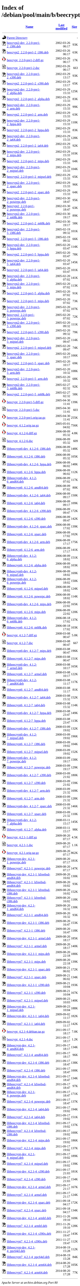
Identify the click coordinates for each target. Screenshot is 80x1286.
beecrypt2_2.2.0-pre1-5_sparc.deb (28, 363)
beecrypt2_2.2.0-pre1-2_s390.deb (28, 83)
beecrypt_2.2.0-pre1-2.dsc (23, 68)
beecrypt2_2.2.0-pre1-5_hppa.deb (28, 254)
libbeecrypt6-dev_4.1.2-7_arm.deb (28, 790)
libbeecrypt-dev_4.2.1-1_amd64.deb (21, 907)
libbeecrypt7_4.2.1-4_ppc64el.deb (28, 1257)
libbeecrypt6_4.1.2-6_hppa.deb (26, 472)
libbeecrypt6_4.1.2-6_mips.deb (26, 612)
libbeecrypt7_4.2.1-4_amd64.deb (27, 1055)
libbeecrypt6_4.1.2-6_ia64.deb (26, 503)
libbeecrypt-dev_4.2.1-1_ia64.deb (28, 1016)
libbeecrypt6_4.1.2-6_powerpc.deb (28, 596)
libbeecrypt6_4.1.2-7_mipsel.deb (27, 751)
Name (29, 26)
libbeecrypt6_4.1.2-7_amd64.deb (27, 689)
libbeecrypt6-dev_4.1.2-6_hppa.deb (29, 464)
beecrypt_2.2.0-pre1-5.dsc (23, 410)
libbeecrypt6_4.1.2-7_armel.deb (27, 674)
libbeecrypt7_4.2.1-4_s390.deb (26, 1179)
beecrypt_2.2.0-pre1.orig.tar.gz (26, 417)
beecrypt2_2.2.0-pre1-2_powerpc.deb (21, 207)
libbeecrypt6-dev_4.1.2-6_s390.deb (29, 511)
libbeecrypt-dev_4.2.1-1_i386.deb (28, 922)
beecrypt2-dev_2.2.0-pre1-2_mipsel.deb (23, 169)
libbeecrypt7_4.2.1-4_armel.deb (27, 1194)
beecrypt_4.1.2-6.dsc (20, 441)
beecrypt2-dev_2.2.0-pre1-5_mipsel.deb (23, 340)
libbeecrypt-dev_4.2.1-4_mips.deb (28, 1140)
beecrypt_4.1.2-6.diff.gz (22, 433)
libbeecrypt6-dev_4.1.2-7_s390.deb (29, 775)
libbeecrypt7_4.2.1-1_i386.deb (26, 930)
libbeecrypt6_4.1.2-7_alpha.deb (26, 829)
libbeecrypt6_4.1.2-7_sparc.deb (26, 814)
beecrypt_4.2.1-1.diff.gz (22, 837)
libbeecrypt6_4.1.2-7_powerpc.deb (28, 767)
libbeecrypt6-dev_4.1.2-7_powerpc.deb (22, 759)
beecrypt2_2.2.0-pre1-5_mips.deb (28, 301)
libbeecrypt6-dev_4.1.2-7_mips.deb (29, 650)
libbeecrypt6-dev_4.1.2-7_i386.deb (29, 728)
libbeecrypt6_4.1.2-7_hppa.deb (26, 720)
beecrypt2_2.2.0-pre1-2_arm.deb (27, 114)
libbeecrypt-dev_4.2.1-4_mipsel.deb (21, 1156)
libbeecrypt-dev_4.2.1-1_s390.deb (28, 985)
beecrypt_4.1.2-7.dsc (20, 643)
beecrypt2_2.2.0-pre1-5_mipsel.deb (29, 347)
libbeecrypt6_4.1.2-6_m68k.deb (27, 627)
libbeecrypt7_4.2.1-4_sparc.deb (26, 1210)
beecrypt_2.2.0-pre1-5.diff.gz (25, 402)
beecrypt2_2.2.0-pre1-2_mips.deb (28, 161)
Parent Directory (17, 37)
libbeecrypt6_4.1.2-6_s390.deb (26, 518)
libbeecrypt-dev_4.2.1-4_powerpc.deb (21, 1093)
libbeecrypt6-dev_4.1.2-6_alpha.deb (22, 557)
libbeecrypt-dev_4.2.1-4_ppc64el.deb (21, 1249)
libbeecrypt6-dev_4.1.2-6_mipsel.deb (22, 573)
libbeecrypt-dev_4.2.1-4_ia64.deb (28, 1109)
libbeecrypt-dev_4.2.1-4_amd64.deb (21, 1047)
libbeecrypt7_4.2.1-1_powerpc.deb (28, 868)
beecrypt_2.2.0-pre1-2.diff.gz (25, 60)
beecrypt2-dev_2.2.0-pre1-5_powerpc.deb (23, 308)
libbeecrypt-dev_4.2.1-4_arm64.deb (29, 1264)
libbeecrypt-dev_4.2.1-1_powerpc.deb (21, 860)
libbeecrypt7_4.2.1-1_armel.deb (27, 946)
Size (74, 26)
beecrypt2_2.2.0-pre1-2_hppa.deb (28, 130)
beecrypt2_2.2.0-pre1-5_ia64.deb (27, 270)
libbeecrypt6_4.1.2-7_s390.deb (26, 783)
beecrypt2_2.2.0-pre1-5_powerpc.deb (21, 316)
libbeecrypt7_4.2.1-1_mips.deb (26, 961)
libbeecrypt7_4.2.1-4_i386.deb (26, 1070)
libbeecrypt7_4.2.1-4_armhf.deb (27, 1226)
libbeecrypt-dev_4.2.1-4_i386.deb (28, 1062)
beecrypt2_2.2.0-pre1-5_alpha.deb (28, 293)
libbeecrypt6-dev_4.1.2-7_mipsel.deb (22, 736)
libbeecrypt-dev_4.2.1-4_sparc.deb (28, 1202)
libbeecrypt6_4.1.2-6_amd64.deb (27, 487)
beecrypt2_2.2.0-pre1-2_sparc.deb (28, 192)
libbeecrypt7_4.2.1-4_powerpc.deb (28, 1101)
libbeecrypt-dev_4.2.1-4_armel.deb (29, 1187)
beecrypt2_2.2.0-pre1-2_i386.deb (28, 52)
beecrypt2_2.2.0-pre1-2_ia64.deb (27, 145)
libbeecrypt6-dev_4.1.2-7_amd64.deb (22, 681)
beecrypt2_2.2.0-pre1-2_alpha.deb (28, 99)
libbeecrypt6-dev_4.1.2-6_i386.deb (29, 448)
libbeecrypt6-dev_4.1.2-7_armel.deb (22, 666)
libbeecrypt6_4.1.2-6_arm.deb (25, 549)
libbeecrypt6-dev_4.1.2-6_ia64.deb (29, 495)
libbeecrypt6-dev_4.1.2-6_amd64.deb (22, 479)
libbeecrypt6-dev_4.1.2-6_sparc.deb (29, 526)
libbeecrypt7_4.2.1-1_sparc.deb (26, 977)
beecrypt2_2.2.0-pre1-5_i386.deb (28, 239)
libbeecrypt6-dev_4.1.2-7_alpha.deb (22, 821)
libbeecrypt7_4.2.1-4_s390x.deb (27, 1241)
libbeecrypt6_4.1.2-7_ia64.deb (26, 705)
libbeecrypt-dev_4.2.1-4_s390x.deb (29, 1233)
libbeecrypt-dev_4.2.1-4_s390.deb (28, 1171)
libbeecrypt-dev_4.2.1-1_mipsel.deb (21, 1008)
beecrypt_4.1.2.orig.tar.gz (23, 425)
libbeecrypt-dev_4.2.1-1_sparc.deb (28, 969)
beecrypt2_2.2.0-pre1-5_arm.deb (27, 378)
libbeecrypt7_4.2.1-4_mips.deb (26, 1148)
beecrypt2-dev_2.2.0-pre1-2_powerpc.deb (23, 200)
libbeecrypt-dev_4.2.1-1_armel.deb (29, 938)
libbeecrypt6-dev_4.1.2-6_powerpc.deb (22, 580)
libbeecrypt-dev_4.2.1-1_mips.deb (28, 954)
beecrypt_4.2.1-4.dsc (20, 1039)
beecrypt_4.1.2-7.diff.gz (22, 635)
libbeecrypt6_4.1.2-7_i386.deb (26, 744)
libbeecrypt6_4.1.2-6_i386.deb (26, 456)
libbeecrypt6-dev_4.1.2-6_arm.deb (28, 542)
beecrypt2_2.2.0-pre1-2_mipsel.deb (29, 176)
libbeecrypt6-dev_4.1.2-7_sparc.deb (29, 806)
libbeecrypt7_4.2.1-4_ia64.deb (26, 1117)
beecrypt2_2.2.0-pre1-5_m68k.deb (28, 394)
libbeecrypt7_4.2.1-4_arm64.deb (27, 1272)
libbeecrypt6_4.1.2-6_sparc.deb (26, 534)
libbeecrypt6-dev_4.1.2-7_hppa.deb (29, 713)
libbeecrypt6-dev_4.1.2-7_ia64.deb (29, 697)
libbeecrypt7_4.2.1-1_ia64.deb (26, 1023)
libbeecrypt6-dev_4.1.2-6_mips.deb (29, 604)
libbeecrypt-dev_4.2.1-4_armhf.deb (29, 1218)
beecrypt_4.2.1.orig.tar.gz (23, 852)
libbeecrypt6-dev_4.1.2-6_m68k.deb (22, 619)
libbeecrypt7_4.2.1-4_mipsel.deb (27, 1163)
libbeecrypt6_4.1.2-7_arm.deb (25, 798)
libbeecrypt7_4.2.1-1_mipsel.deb (27, 1000)
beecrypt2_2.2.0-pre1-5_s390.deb (28, 332)
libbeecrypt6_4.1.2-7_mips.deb (26, 658)
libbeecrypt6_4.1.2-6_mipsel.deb (27, 588)
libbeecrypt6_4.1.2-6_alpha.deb (26, 565)
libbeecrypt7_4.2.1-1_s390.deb (26, 992)
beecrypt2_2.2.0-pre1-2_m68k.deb (28, 223)
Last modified (61, 26)
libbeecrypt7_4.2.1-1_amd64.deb (27, 915)
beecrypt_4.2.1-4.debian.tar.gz (26, 1031)
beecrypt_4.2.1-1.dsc (20, 845)
